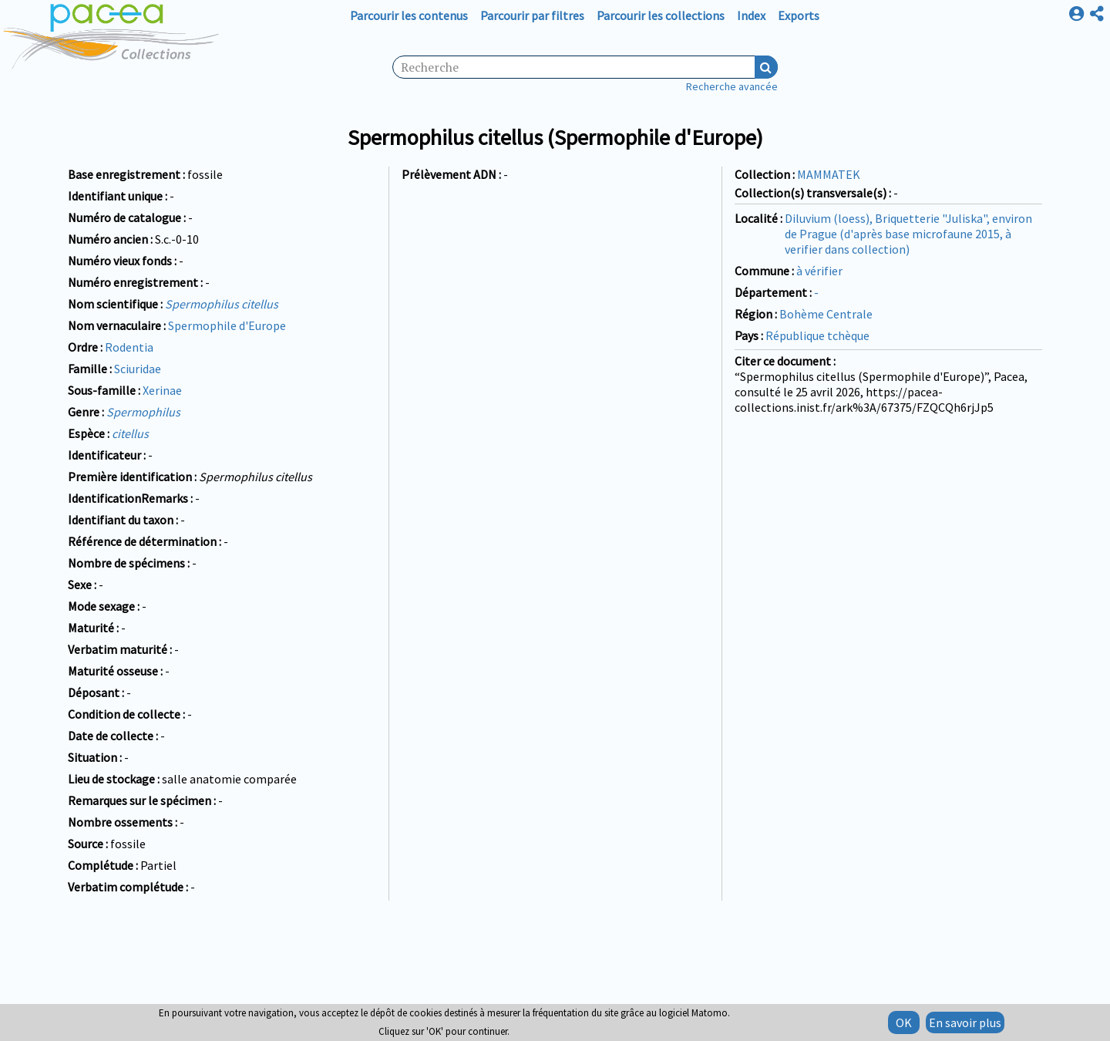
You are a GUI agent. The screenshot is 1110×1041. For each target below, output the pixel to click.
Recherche (766, 67)
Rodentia (129, 347)
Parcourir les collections (661, 15)
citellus (130, 433)
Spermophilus (143, 411)
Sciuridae (137, 368)
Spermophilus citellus (221, 304)
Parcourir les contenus (409, 15)
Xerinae (162, 390)
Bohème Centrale (826, 314)
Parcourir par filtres (532, 15)
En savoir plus (965, 1022)
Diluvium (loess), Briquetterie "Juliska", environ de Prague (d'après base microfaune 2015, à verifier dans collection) (908, 234)
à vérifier (819, 270)
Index (751, 15)
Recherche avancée (732, 86)
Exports (798, 15)
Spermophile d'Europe (227, 325)
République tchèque (817, 335)
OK (904, 1022)
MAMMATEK (828, 174)
